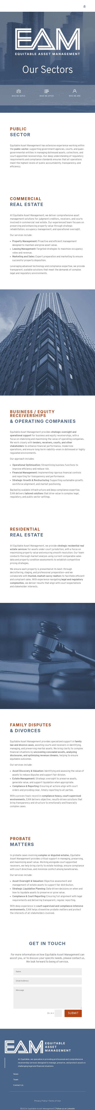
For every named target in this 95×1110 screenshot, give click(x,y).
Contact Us (18, 1085)
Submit (73, 1013)
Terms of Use (55, 1101)
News (15, 1074)
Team (15, 1079)
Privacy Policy (40, 1101)
